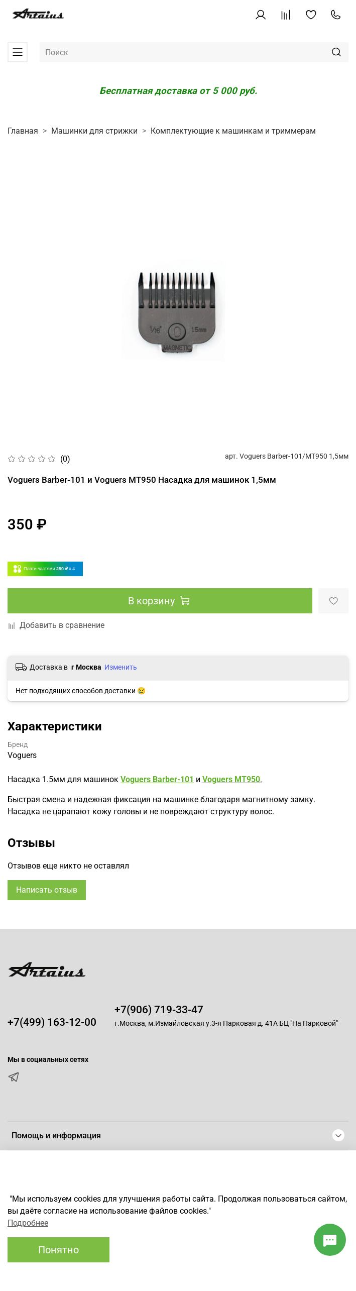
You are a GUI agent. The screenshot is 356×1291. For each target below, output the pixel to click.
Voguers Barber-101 (157, 779)
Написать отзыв (46, 890)
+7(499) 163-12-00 (52, 1022)
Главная (23, 131)
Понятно (58, 1250)
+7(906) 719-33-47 (158, 1010)
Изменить (120, 667)
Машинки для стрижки (94, 131)
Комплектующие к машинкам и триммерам (233, 131)
